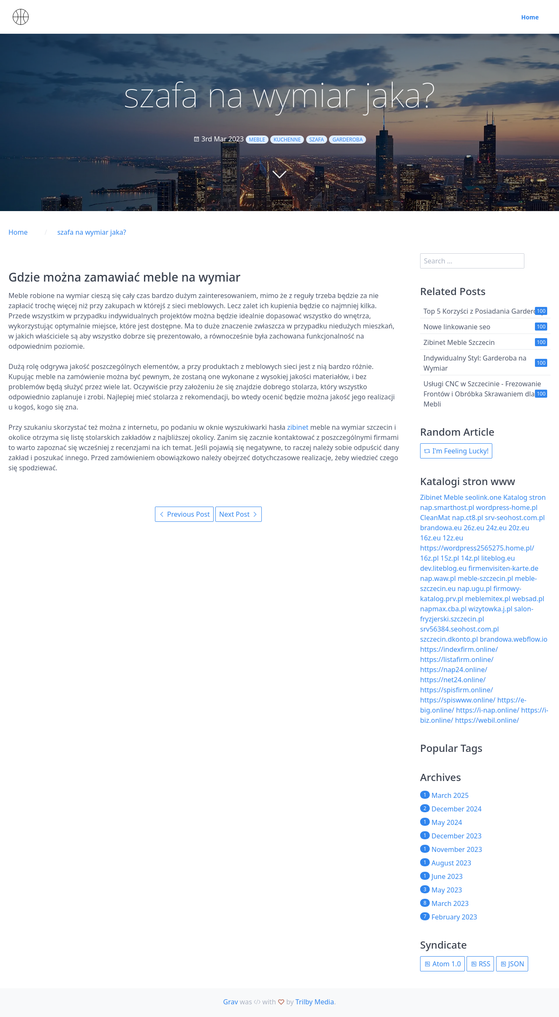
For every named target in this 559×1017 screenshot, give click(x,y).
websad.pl (528, 598)
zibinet (297, 427)
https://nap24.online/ (453, 669)
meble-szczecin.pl (485, 578)
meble (257, 139)
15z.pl (449, 558)
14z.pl (470, 558)
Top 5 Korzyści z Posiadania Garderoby (484, 311)
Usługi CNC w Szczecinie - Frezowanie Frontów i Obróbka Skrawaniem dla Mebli (482, 394)
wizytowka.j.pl (490, 608)
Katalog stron (524, 497)
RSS (480, 963)
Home (530, 17)
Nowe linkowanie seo (456, 326)
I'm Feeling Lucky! (456, 451)
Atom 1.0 (442, 963)
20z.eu (519, 527)
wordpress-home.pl (506, 507)
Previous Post (184, 514)
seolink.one (483, 497)
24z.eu (496, 527)
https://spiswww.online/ (458, 700)
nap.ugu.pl (474, 588)
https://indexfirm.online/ (459, 649)
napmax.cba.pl (443, 608)
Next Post (238, 514)
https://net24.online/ (453, 679)
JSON (512, 963)
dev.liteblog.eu (443, 568)
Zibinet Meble (442, 497)
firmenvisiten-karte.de (503, 568)
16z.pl (429, 558)
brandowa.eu (441, 527)
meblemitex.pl (487, 598)
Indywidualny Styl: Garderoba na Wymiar (474, 363)
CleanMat (435, 517)
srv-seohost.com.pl (515, 517)
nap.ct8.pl (467, 517)
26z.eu (474, 527)
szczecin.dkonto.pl (449, 639)
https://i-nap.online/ (487, 710)
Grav (230, 1001)
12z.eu (452, 537)
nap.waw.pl (438, 578)
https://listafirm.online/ (457, 659)
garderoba (347, 139)
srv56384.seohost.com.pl (459, 629)
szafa (316, 139)
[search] (472, 260)
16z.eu (430, 537)
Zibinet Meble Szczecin (459, 342)
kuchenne (287, 139)
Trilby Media (315, 1001)
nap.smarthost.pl (447, 507)
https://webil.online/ (487, 720)
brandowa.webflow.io (514, 639)
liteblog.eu (498, 558)
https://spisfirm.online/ (456, 689)
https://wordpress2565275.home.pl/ (477, 548)
